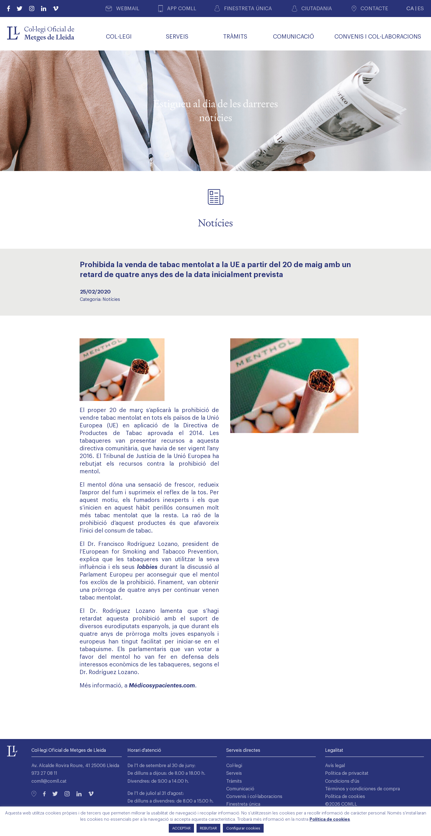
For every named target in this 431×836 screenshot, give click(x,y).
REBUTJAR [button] (208, 828)
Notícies (111, 299)
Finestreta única (243, 804)
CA (410, 8)
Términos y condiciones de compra (362, 789)
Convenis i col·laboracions (254, 796)
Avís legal (335, 765)
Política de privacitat (346, 773)
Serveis (234, 773)
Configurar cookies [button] (243, 828)
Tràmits (234, 781)
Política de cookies (345, 796)
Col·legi (234, 765)
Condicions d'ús (342, 781)
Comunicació (240, 789)
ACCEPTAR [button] (181, 828)
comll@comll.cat (49, 781)
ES (420, 8)
